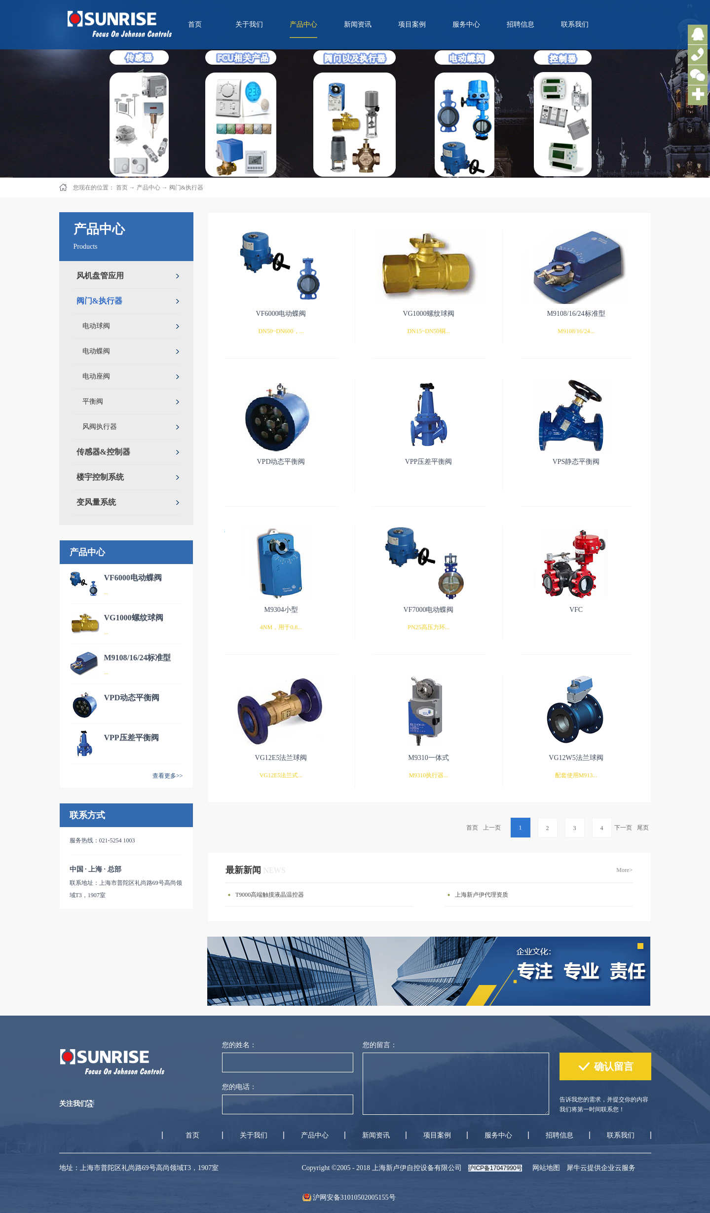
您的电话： (239, 1087)
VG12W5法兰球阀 (576, 757)
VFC (576, 609)
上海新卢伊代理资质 (481, 894)
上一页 (492, 827)
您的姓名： (239, 1045)
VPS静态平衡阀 (576, 461)
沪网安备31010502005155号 (354, 1197)
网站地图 (544, 1168)
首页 (195, 24)
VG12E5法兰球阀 (281, 757)
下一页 (623, 827)
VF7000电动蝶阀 (429, 609)
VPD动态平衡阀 (132, 697)
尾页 (643, 827)
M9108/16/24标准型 (137, 657)
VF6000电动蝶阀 (133, 577)
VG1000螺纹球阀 (133, 617)
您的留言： (380, 1045)
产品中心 (148, 187)
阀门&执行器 (186, 187)
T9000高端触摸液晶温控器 (269, 894)
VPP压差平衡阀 (131, 737)
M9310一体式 (428, 757)
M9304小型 (281, 609)
